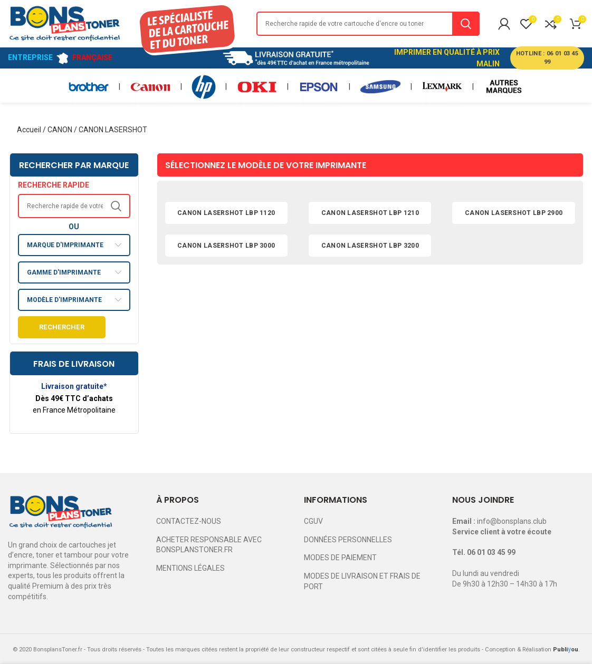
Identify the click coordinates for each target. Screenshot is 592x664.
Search (466, 24)
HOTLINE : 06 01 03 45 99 (547, 57)
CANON (59, 129)
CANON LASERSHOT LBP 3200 (370, 245)
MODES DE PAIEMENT (340, 557)
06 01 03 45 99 (491, 552)
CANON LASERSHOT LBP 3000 (226, 245)
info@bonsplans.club (512, 521)
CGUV (313, 521)
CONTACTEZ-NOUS (188, 521)
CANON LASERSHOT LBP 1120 (226, 213)
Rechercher (61, 327)
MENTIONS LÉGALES (190, 568)
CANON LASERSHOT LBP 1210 (370, 213)
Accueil (29, 129)
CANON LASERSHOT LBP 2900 (513, 213)
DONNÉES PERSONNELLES (348, 539)
